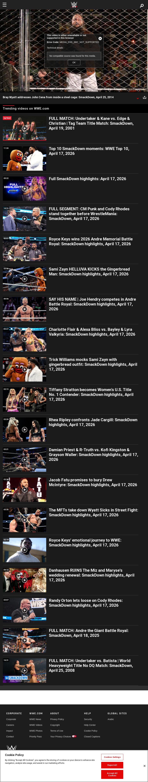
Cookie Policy (90, 731)
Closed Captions (92, 736)
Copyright (55, 725)
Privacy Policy (57, 719)
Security (88, 719)
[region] (74, 766)
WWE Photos (35, 731)
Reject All (112, 765)
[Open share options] (144, 97)
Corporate (11, 719)
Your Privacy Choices (60, 736)
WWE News (35, 719)
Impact (9, 731)
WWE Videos (35, 725)
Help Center (90, 725)
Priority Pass (35, 736)
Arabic (111, 719)
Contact (10, 736)
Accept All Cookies (112, 774)
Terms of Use (56, 731)
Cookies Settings (112, 757)
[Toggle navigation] (4, 5)
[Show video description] (137, 97)
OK (73, 62)
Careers (10, 725)
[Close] (144, 765)
